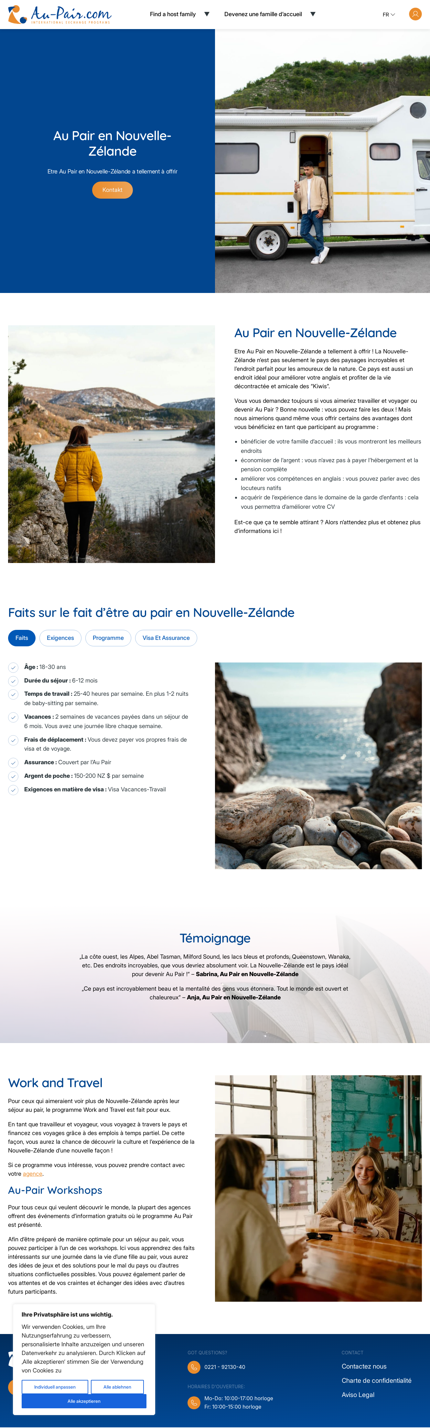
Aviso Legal (358, 1395)
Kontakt (112, 190)
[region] (84, 1359)
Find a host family (173, 14)
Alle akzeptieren (84, 1401)
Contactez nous (364, 1367)
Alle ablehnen (117, 1387)
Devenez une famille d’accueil (263, 14)
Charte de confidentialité (377, 1381)
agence (32, 1174)
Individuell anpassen (55, 1387)
